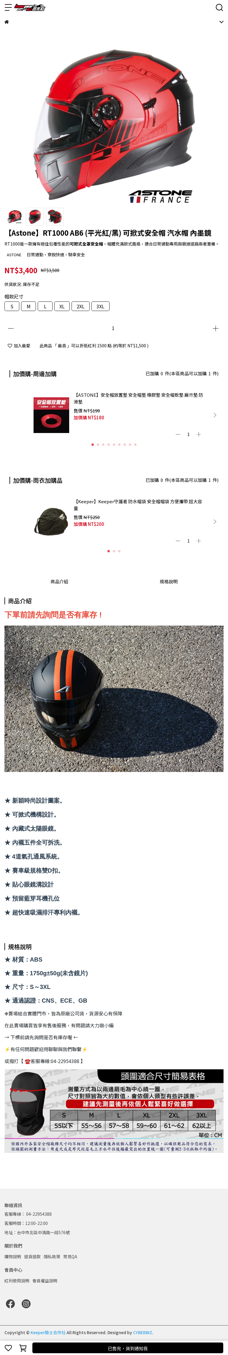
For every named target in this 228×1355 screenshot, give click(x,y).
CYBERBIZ (142, 1332)
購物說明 (12, 1256)
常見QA (70, 1256)
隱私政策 (52, 1256)
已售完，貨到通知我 (128, 1348)
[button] (215, 415)
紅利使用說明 (16, 1281)
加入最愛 (19, 345)
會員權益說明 (44, 1281)
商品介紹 (59, 581)
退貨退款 (32, 1256)
